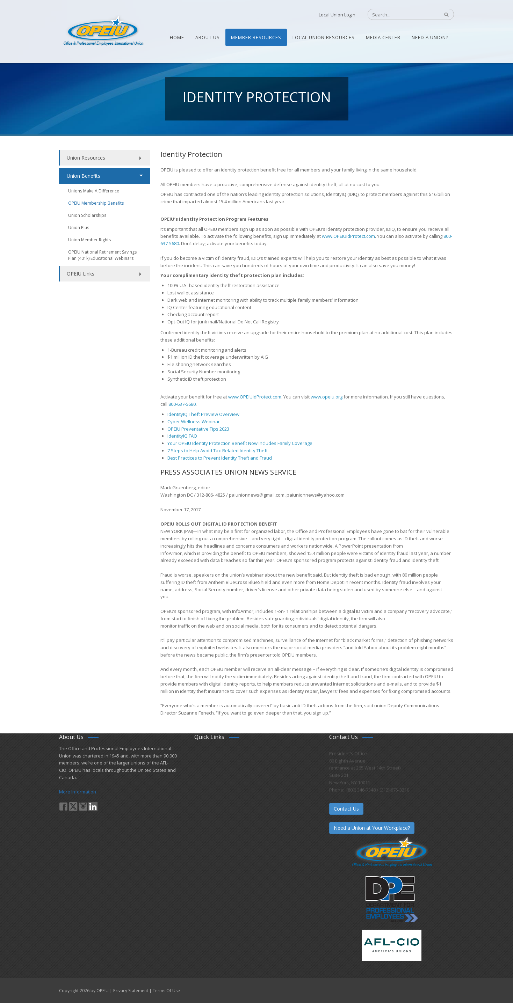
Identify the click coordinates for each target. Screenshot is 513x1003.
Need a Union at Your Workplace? (372, 828)
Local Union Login (337, 15)
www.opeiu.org (326, 397)
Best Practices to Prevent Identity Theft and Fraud (219, 458)
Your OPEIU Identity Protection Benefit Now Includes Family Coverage (239, 443)
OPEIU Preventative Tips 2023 (198, 429)
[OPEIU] (103, 31)
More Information (77, 792)
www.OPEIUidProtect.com (348, 236)
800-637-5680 (182, 404)
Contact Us (346, 808)
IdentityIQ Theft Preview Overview (203, 414)
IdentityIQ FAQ (182, 436)
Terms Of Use (166, 991)
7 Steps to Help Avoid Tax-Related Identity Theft (218, 450)
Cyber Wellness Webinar (193, 421)
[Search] (400, 15)
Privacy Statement (130, 991)
